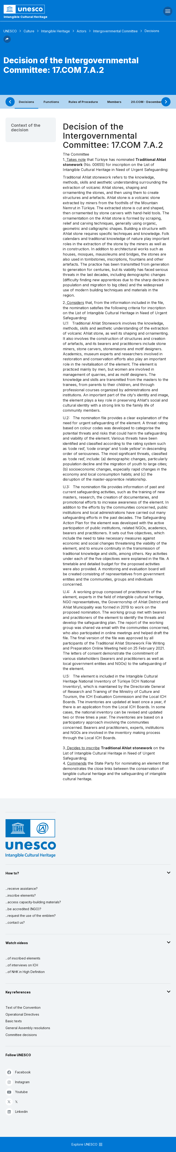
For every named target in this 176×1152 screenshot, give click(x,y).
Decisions (26, 102)
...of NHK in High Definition (25, 972)
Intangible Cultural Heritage (25, 17)
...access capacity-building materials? (33, 902)
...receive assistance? (22, 888)
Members (114, 102)
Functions (51, 102)
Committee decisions (21, 1035)
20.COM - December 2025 (151, 102)
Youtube (17, 1091)
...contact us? (15, 922)
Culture (29, 31)
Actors (81, 31)
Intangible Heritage (55, 31)
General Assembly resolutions (28, 1028)
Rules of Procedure (83, 102)
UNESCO (10, 31)
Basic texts (14, 1021)
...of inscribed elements (23, 958)
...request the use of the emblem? (31, 916)
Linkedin (17, 1111)
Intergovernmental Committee (115, 31)
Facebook (18, 1072)
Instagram (18, 1082)
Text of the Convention (23, 1007)
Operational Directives (22, 1014)
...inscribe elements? (21, 895)
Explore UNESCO (87, 1144)
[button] (7, 41)
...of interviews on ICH (22, 965)
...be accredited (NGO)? (23, 909)
